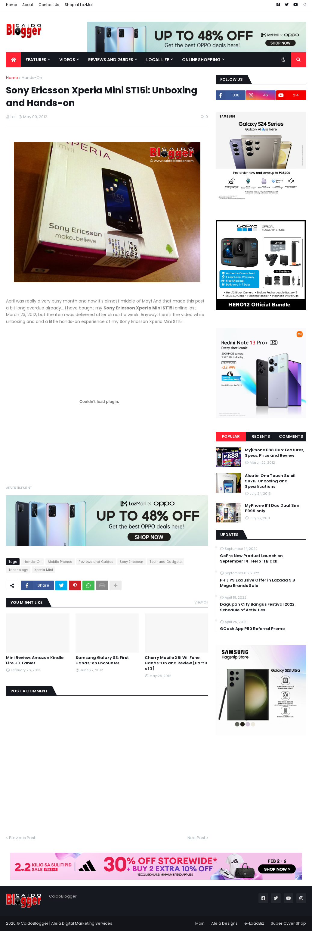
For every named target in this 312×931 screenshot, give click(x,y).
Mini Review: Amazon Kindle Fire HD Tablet (34, 660)
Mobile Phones (60, 561)
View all (201, 602)
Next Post (196, 838)
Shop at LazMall (79, 4)
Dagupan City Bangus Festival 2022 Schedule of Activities (257, 607)
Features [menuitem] (36, 60)
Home (11, 4)
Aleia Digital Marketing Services (81, 923)
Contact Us (49, 4)
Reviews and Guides (96, 561)
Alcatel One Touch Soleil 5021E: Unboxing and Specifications (270, 481)
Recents (261, 436)
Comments (291, 436)
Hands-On (32, 77)
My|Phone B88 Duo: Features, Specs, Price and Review (274, 452)
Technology (18, 569)
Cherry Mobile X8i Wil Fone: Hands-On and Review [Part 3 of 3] (176, 663)
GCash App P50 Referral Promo (252, 629)
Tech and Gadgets (166, 561)
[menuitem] (13, 59)
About (27, 4)
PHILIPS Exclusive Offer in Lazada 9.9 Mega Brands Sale (257, 583)
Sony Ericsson (131, 561)
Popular (231, 436)
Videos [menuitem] (67, 60)
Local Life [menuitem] (157, 60)
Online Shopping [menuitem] (201, 60)
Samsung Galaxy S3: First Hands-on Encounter (102, 660)
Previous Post (22, 838)
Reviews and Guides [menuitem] (110, 60)
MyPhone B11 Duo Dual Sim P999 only (272, 508)
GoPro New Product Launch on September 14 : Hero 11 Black (251, 558)
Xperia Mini (43, 569)
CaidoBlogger (34, 923)
